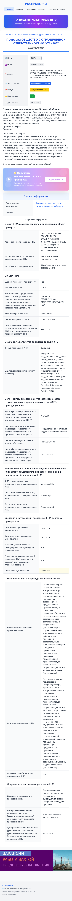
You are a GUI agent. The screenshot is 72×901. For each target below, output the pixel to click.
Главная (9, 9)
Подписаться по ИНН (57, 9)
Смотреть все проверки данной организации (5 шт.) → (28, 164)
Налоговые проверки (36, 9)
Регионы (20, 9)
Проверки (7, 34)
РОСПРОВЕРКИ (36, 4)
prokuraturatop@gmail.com (20, 888)
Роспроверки (7, 885)
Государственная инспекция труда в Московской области (38, 34)
